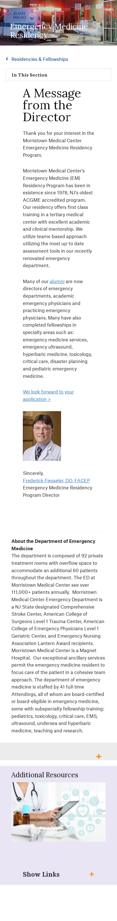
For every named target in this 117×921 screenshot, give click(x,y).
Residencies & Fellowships (39, 59)
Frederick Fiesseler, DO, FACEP (56, 480)
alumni (57, 281)
